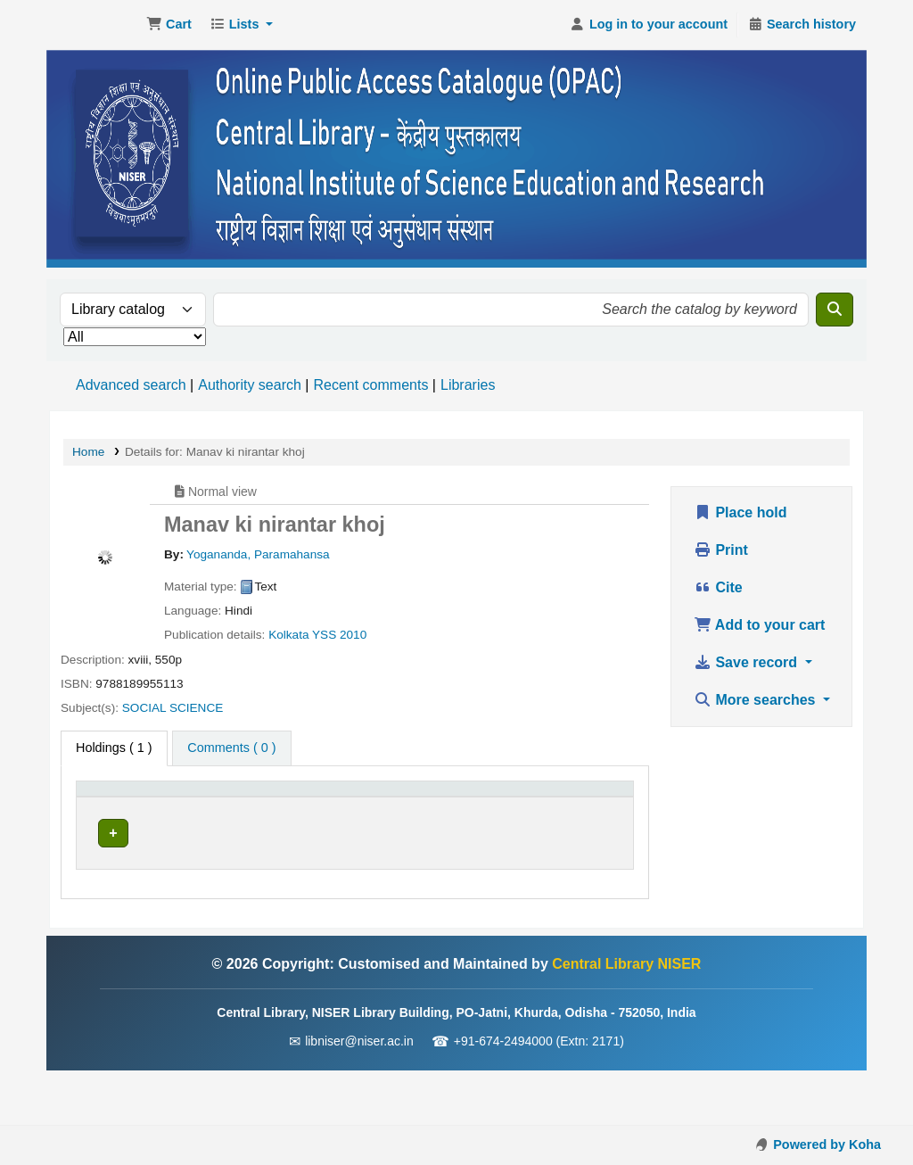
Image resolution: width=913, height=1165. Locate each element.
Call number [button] (359, 816)
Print (721, 550)
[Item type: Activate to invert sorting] (137, 807)
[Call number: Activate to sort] (393, 807)
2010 (353, 634)
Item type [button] (112, 816)
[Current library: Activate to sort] (256, 807)
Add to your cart (759, 624)
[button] (169, 25)
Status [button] (500, 816)
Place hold (740, 512)
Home (88, 452)
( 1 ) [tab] (114, 747)
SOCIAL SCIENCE (173, 708)
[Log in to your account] (649, 25)
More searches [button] (756, 699)
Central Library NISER (94, 25)
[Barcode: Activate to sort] (590, 807)
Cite (718, 587)
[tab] (231, 748)
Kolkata (288, 634)
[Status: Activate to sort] (510, 807)
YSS (324, 634)
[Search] (834, 309)
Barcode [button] (580, 816)
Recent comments (370, 384)
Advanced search (131, 384)
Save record (748, 662)
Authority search (249, 384)
